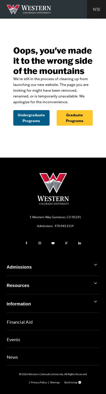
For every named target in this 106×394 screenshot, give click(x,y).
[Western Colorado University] (53, 203)
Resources (53, 284)
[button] (96, 9)
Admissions (55, 226)
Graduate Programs (74, 118)
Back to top (70, 382)
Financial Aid (20, 322)
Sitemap (55, 382)
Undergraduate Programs (31, 118)
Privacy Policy (39, 382)
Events (13, 339)
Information (53, 302)
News (12, 357)
